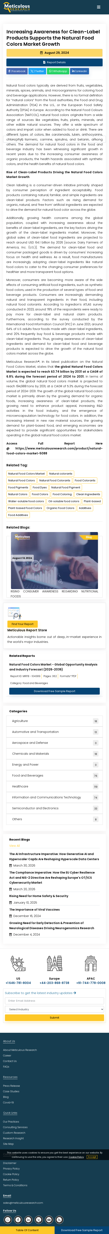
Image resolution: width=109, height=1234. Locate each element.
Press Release (11, 1086)
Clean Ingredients (88, 494)
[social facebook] (18, 1219)
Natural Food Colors (21, 480)
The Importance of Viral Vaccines (34, 910)
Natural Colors (17, 494)
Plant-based (92, 501)
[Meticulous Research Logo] (16, 7)
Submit (54, 1018)
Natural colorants (60, 474)
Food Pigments (18, 487)
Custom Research (14, 1133)
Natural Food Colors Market (26, 474)
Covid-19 (8, 1102)
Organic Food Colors (60, 508)
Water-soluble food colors (26, 501)
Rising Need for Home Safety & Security (38, 896)
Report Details (54, 62)
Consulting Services (15, 1127)
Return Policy (11, 1179)
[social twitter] (39, 1219)
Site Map (8, 1144)
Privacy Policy (11, 1168)
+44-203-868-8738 (54, 983)
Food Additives (18, 515)
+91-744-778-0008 (90, 983)
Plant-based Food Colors (25, 508)
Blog (6, 1097)
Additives (85, 508)
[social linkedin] (28, 1219)
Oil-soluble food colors (63, 501)
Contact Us (10, 1061)
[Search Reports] (95, 139)
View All (14, 846)
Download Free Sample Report (54, 691)
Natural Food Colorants (54, 480)
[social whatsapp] (8, 1219)
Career (7, 1055)
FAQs (6, 1066)
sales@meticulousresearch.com (23, 1203)
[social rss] (59, 1219)
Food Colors (40, 494)
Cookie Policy (76, 1157)
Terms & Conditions (15, 1185)
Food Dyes (40, 487)
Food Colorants (85, 480)
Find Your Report (22, 624)
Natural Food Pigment (65, 487)
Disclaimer (9, 1163)
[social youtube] (49, 1219)
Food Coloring (62, 494)
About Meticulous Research (20, 1050)
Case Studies (11, 1091)
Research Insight (13, 1138)
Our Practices (11, 1121)
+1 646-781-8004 (18, 983)
